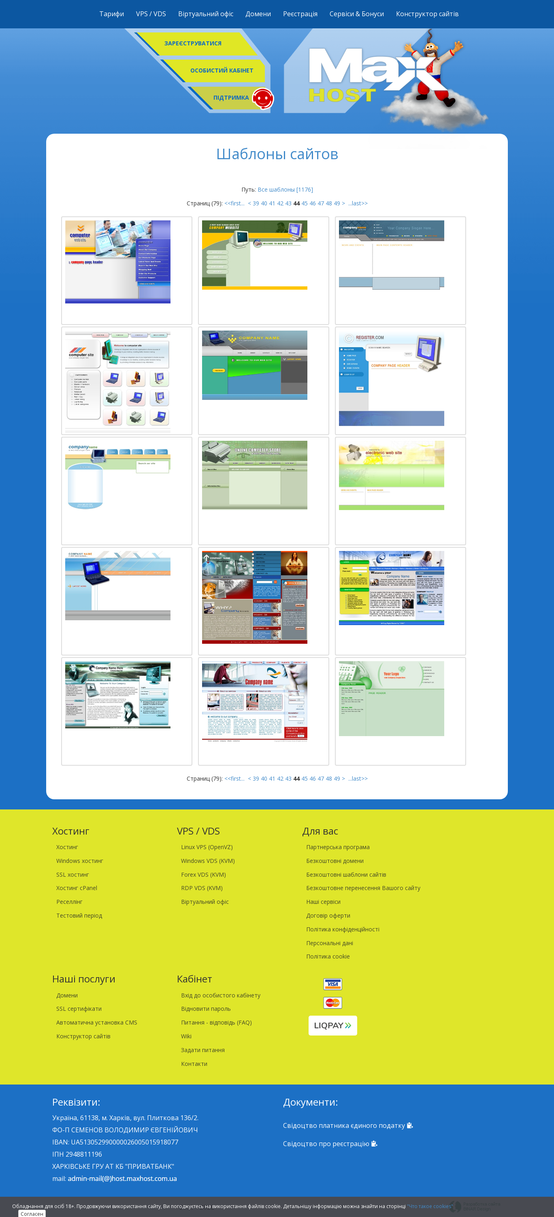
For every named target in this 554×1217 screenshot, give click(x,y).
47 (320, 203)
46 (312, 203)
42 (280, 203)
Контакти (194, 1064)
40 (264, 203)
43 (288, 203)
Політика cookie (328, 956)
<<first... (235, 203)
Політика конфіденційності (342, 929)
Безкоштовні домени (335, 861)
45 (304, 203)
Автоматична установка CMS (96, 1022)
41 (272, 203)
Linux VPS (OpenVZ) (207, 847)
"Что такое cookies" (430, 1206)
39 (256, 203)
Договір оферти (328, 915)
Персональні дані (329, 943)
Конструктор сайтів (427, 13)
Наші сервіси (323, 901)
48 (329, 203)
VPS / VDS (151, 13)
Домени (258, 13)
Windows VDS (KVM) (208, 861)
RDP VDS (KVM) (202, 888)
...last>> (357, 203)
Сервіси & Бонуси (357, 13)
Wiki (186, 1036)
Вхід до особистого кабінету (220, 995)
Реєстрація (300, 13)
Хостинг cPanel (76, 888)
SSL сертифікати (79, 1008)
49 (337, 203)
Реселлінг (69, 901)
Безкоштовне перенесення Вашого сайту (363, 888)
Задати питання (203, 1050)
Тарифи (111, 13)
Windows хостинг (79, 861)
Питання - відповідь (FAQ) (216, 1022)
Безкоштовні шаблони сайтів (346, 874)
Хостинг (67, 847)
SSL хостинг (72, 874)
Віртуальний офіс (205, 13)
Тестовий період (79, 915)
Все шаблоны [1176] (285, 189)
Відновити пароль (206, 1008)
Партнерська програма (338, 847)
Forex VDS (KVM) (203, 874)
